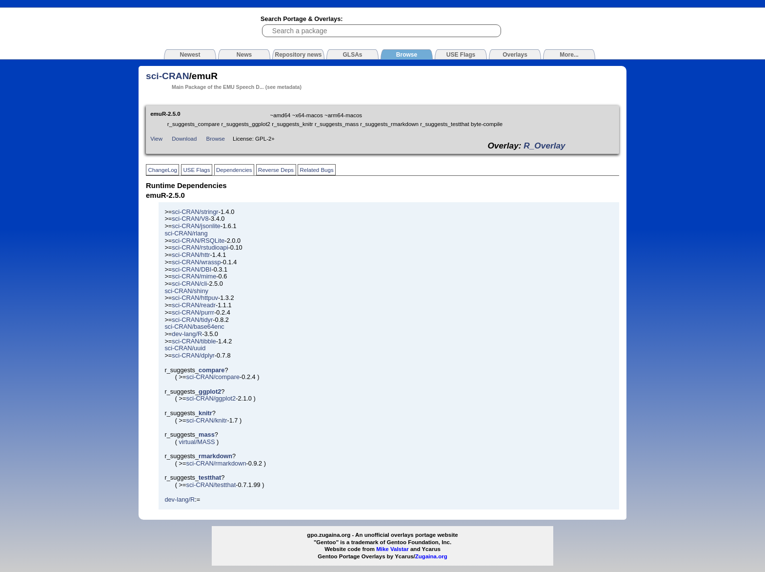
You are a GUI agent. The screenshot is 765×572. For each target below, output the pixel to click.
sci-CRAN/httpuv (195, 297)
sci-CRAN (167, 76)
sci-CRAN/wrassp (196, 262)
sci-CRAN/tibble (194, 341)
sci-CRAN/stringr (195, 211)
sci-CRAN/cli (189, 283)
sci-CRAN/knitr (206, 420)
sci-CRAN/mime (194, 276)
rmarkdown (215, 456)
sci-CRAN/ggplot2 (211, 398)
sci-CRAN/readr (194, 305)
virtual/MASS (197, 441)
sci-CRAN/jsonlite (196, 226)
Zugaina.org (431, 556)
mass (207, 434)
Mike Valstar (392, 549)
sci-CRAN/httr (191, 254)
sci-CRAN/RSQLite (198, 240)
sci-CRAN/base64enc (194, 326)
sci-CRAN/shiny (186, 291)
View (156, 139)
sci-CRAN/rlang (185, 233)
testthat (210, 477)
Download (184, 139)
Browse (215, 139)
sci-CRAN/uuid (184, 348)
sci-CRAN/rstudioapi (200, 247)
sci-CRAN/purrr (193, 312)
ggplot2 (210, 391)
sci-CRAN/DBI (191, 269)
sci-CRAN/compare (213, 377)
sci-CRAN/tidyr (192, 319)
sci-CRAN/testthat (211, 484)
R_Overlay (544, 145)
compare (211, 370)
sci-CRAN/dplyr (193, 355)
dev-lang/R (187, 334)
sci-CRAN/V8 (190, 218)
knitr (205, 413)
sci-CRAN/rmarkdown (216, 463)
